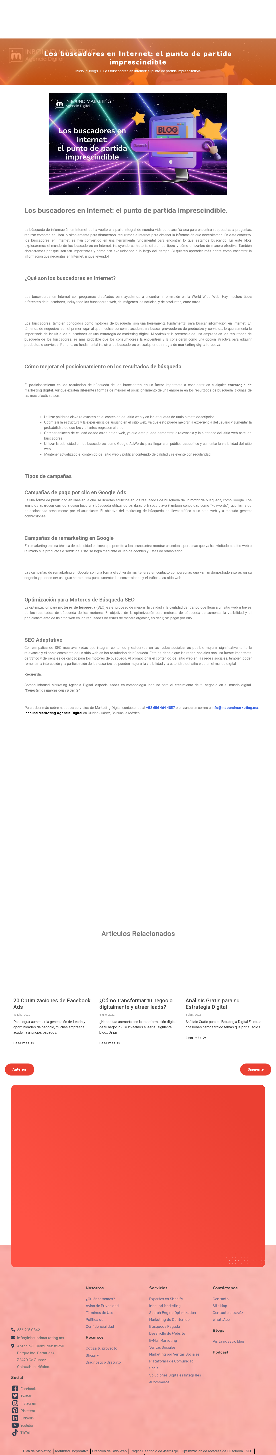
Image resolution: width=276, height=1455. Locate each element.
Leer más (24, 1039)
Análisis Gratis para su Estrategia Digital (212, 999)
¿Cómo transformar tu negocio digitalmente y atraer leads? (136, 999)
